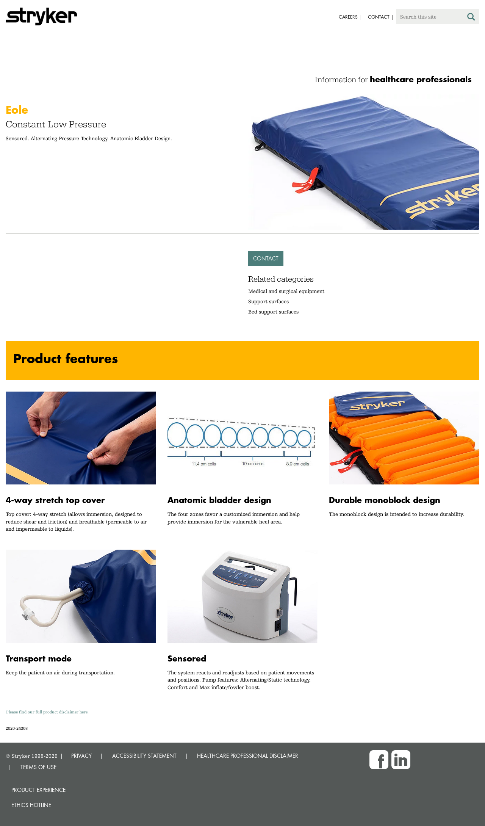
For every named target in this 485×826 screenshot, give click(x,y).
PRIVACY (81, 755)
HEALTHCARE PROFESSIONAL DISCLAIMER (247, 755)
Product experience (38, 789)
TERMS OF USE (38, 767)
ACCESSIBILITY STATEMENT (144, 755)
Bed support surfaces (273, 312)
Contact (265, 258)
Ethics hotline (31, 805)
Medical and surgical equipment (286, 291)
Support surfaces (268, 301)
